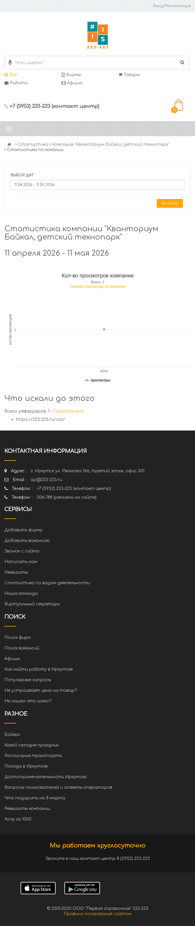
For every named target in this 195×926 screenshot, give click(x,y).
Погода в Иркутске (26, 766)
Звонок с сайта (21, 551)
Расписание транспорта (33, 755)
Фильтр (170, 203)
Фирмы (71, 75)
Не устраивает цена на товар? (40, 690)
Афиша (72, 83)
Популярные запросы (27, 680)
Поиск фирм (17, 637)
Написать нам (20, 562)
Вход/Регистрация (172, 6)
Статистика (33, 144)
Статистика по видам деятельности (47, 583)
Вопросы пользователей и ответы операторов (58, 787)
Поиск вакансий (21, 648)
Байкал (12, 734)
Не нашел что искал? (27, 701)
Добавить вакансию (27, 540)
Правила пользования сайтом (97, 914)
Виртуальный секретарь (32, 604)
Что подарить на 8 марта (34, 798)
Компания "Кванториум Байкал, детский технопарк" (110, 144)
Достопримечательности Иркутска (45, 777)
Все (10, 75)
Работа (16, 83)
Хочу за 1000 (17, 819)
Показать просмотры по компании (98, 286)
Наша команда (21, 593)
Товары (129, 75)
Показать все (68, 411)
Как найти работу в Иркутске (38, 669)
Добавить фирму (23, 530)
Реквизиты (16, 572)
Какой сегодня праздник (31, 745)
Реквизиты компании (27, 808)
